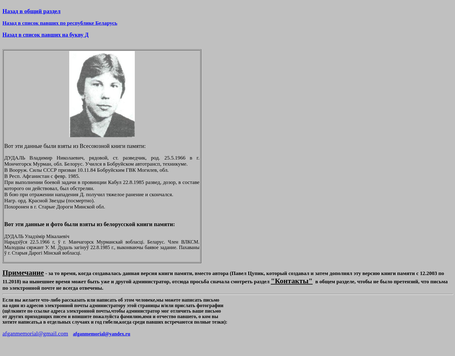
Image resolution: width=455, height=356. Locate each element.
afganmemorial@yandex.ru (101, 333)
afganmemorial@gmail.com (35, 333)
